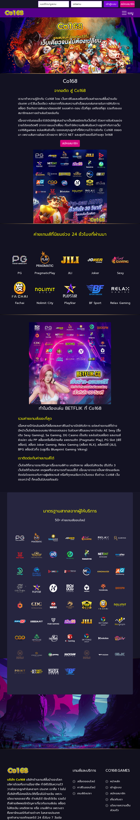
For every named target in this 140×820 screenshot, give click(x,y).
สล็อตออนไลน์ (86, 781)
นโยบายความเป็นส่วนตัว (120, 807)
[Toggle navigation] (128, 13)
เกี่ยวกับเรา (116, 799)
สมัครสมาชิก (127, 4)
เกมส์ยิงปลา (84, 793)
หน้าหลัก (115, 781)
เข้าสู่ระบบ (111, 4)
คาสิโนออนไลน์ (86, 787)
